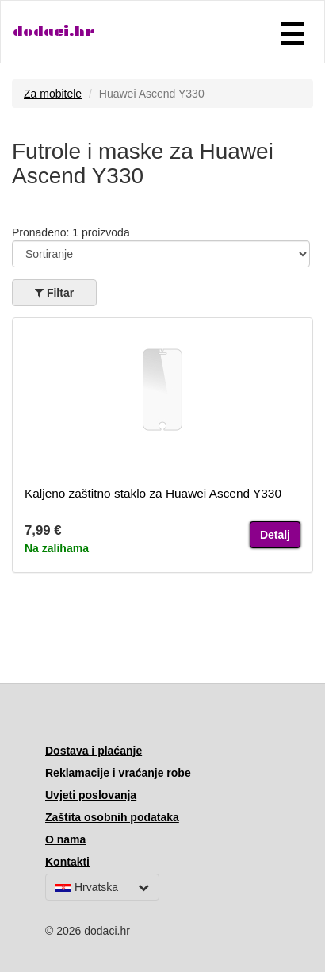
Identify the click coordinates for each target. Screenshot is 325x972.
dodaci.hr (54, 31)
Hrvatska (86, 887)
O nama (65, 839)
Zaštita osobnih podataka (112, 817)
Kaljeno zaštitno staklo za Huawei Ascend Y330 (153, 493)
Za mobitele (53, 93)
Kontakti (67, 861)
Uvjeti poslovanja (90, 795)
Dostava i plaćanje (93, 750)
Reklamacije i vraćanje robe (118, 772)
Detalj (275, 534)
